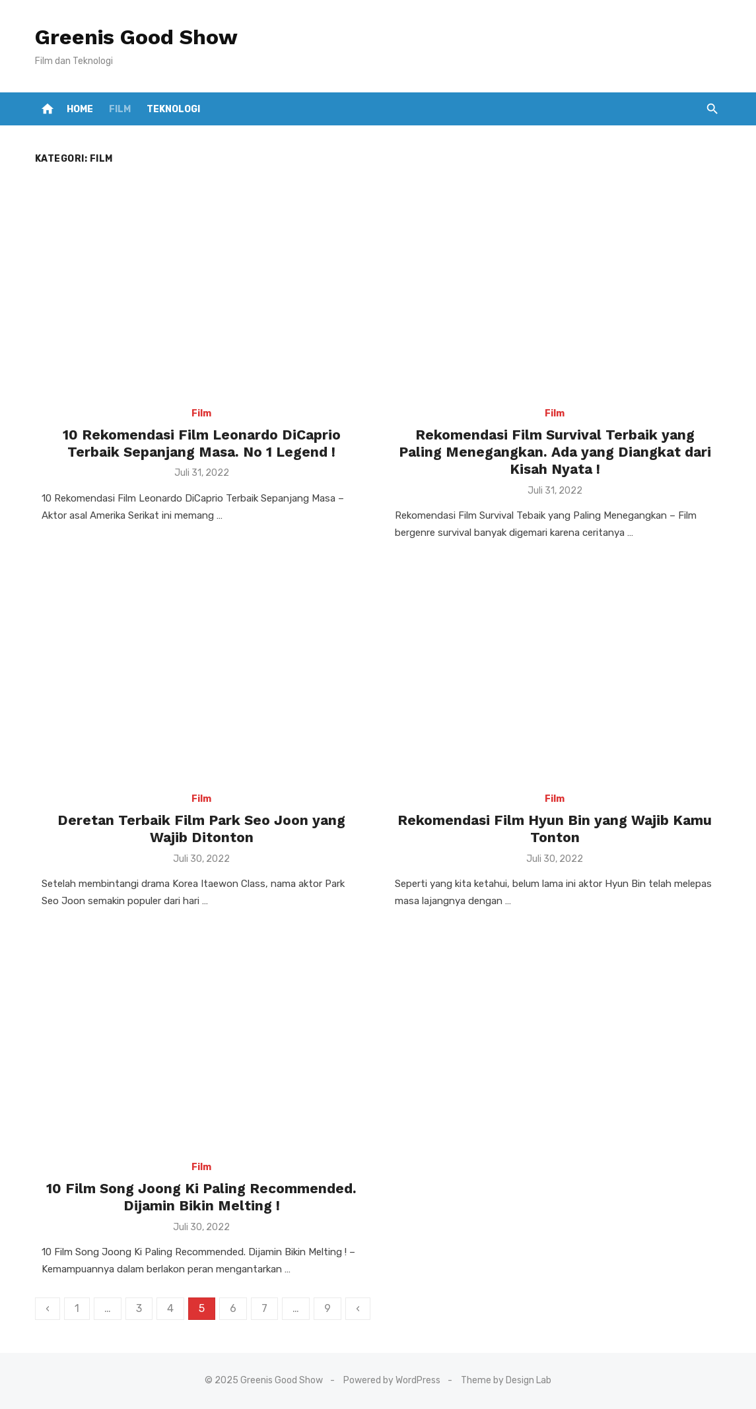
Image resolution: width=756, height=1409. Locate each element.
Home (80, 109)
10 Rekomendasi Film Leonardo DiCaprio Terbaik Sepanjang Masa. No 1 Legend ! (202, 443)
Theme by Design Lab (506, 1380)
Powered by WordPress (391, 1380)
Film (120, 109)
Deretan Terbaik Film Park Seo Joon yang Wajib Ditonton (201, 828)
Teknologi (173, 109)
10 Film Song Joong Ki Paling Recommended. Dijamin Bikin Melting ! (201, 1197)
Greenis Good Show (136, 36)
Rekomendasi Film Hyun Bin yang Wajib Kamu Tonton (554, 828)
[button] (712, 109)
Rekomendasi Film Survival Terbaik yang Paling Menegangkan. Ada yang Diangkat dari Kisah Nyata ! (555, 452)
